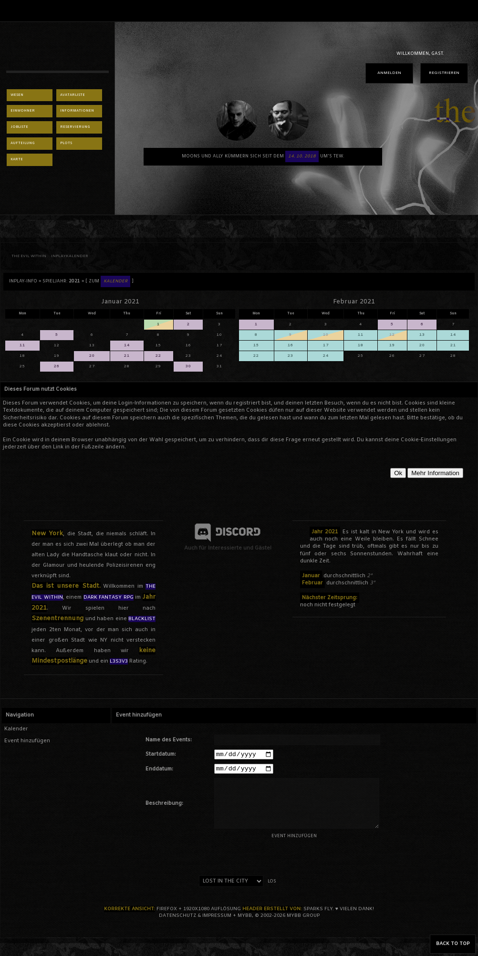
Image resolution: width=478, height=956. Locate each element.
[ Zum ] (109, 281)
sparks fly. (318, 912)
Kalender (16, 729)
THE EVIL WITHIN (28, 256)
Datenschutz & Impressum (195, 918)
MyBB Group (303, 918)
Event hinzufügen (27, 741)
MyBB (245, 918)
